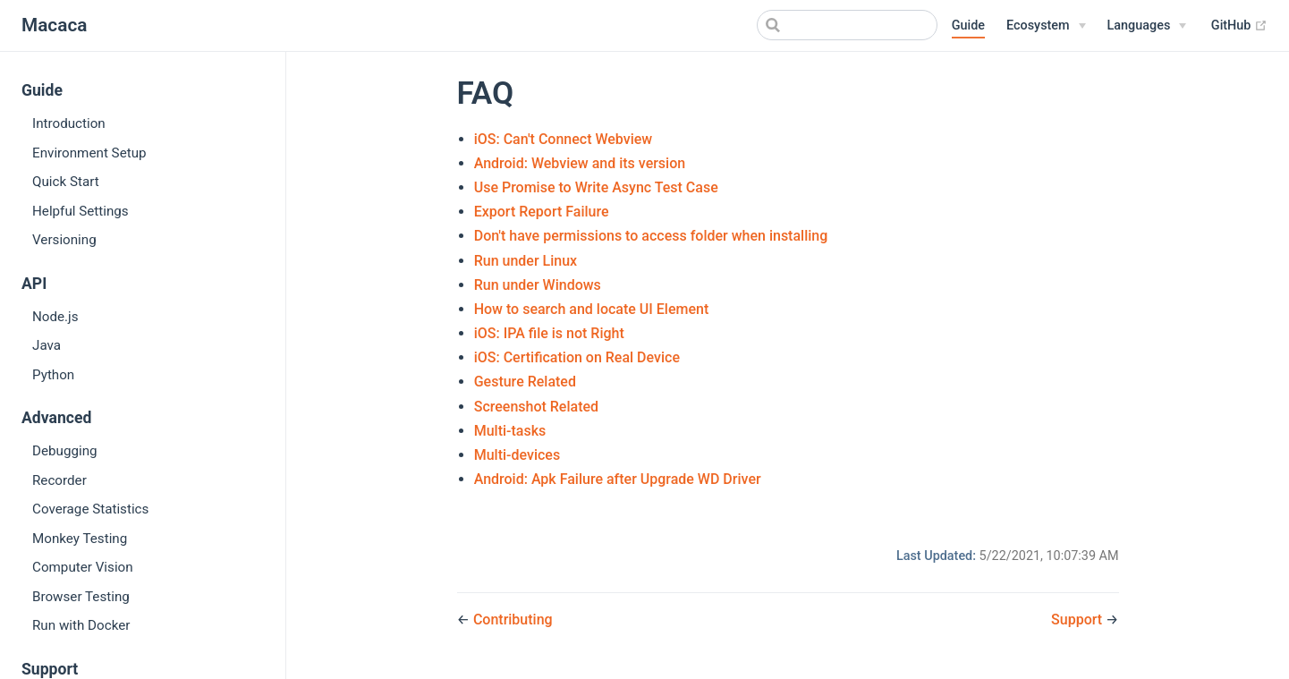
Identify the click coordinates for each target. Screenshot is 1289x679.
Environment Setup (89, 153)
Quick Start (65, 182)
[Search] (847, 25)
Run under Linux (525, 260)
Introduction (69, 123)
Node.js (55, 317)
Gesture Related (525, 381)
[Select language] (1147, 26)
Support (1078, 619)
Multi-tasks (510, 430)
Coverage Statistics (90, 509)
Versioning (64, 240)
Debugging (65, 451)
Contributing (513, 619)
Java (46, 345)
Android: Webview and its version (579, 163)
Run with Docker (81, 625)
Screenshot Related (536, 406)
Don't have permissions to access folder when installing (651, 235)
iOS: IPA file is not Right (549, 333)
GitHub (1239, 26)
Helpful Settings (80, 211)
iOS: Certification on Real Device (577, 357)
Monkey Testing (79, 538)
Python (53, 375)
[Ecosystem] (1046, 26)
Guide (968, 25)
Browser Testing (81, 597)
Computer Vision (82, 567)
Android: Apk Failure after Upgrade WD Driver (617, 479)
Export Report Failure (541, 211)
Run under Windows (537, 284)
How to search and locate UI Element (591, 309)
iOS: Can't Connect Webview (563, 139)
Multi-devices (517, 454)
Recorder (59, 480)
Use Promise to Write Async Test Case (596, 187)
